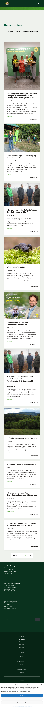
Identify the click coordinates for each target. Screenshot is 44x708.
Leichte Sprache (21, 663)
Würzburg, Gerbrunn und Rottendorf (23, 33)
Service (26, 29)
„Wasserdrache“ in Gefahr (16, 264)
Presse (20, 29)
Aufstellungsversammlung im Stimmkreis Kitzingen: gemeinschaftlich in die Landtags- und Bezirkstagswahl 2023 (22, 92)
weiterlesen (33, 116)
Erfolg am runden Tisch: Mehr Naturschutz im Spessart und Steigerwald (22, 490)
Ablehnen (22, 699)
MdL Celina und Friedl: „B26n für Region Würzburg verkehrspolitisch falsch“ (21, 521)
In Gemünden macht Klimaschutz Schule (21, 461)
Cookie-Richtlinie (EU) (21, 658)
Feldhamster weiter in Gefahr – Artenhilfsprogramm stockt (18, 320)
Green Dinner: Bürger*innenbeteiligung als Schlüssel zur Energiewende (21, 153)
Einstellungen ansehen (22, 702)
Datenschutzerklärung (23, 706)
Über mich (21, 641)
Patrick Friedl (17, 3)
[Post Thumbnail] (22, 62)
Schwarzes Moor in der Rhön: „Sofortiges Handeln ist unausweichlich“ (22, 207)
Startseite (18, 31)
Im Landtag (21, 633)
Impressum (30, 706)
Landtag (10, 27)
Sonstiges (34, 29)
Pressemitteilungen (11, 508)
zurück (14, 552)
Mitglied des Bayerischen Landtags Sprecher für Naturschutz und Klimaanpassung (21, 6)
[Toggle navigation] (38, 11)
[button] (42, 684)
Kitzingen (9, 171)
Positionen (12, 29)
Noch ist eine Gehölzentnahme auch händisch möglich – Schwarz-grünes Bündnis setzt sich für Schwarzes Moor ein (21, 376)
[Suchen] (37, 616)
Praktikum (22, 649)
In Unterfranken (21, 638)
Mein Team (18, 27)
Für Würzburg (22, 635)
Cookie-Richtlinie (16, 706)
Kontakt (21, 661)
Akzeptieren (22, 695)
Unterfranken (27, 31)
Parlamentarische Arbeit (30, 27)
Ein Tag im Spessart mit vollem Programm (22, 435)
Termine (21, 646)
